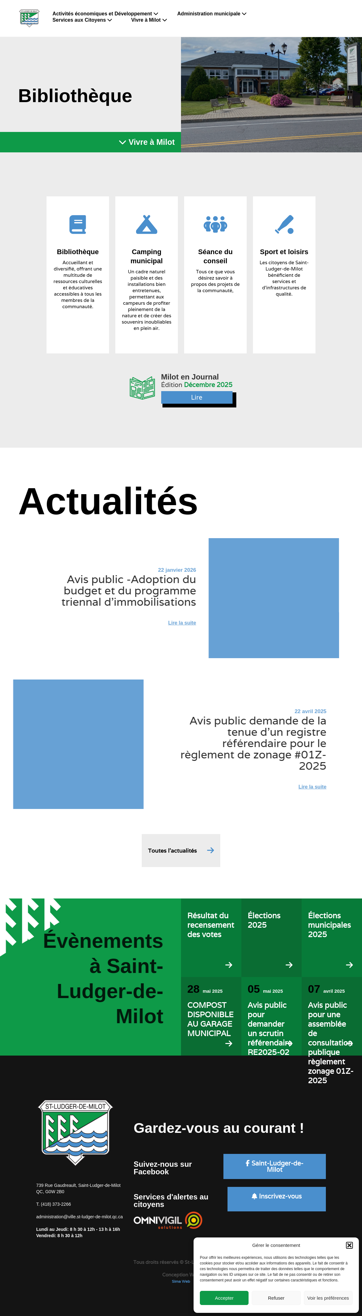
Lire (196, 397)
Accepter (224, 1298)
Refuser (276, 1298)
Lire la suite (159, 622)
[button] (349, 1245)
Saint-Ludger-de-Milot (274, 1166)
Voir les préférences (328, 1298)
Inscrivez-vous (277, 1196)
